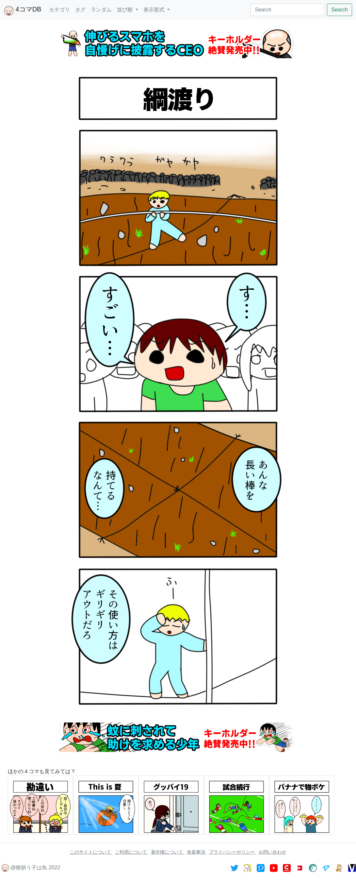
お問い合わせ (272, 852)
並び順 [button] (125, 9)
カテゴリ (59, 9)
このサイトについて (91, 852)
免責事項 (196, 852)
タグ (80, 9)
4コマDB (22, 10)
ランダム (101, 9)
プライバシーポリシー (232, 852)
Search (339, 9)
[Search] (287, 10)
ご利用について (131, 852)
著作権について (167, 852)
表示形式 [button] (154, 9)
